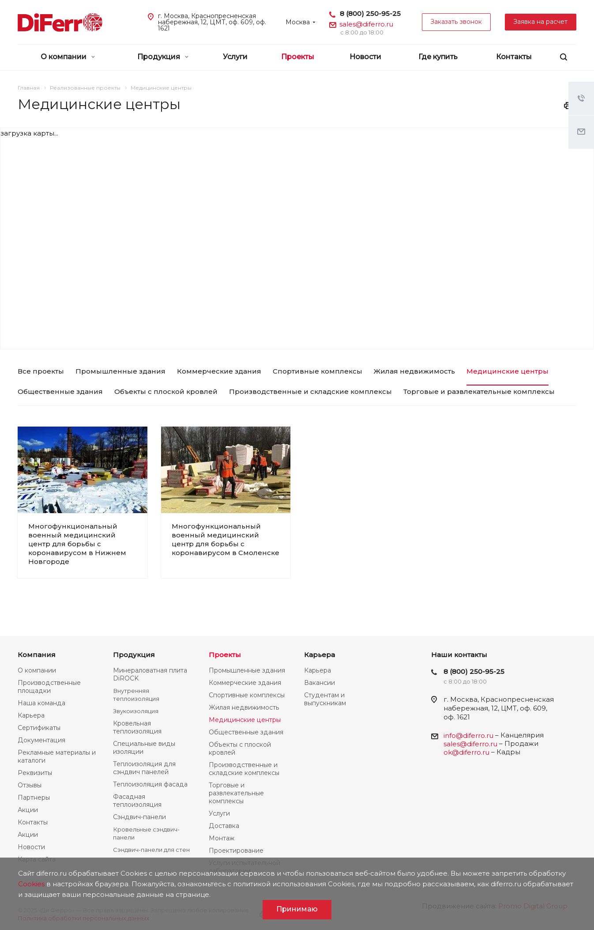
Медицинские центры (245, 720)
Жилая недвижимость (244, 707)
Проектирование (236, 850)
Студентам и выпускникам (325, 699)
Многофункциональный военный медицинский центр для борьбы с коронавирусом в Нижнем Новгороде (77, 544)
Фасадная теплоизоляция (137, 801)
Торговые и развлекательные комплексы (236, 793)
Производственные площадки (49, 687)
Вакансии (319, 683)
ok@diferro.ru (466, 752)
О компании (68, 57)
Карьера (31, 715)
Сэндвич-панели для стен (151, 849)
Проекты (297, 57)
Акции (28, 810)
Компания (37, 654)
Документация (41, 740)
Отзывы (29, 785)
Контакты (514, 57)
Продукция (162, 57)
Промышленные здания (247, 670)
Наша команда (41, 703)
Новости (365, 57)
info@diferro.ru (468, 735)
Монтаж (221, 838)
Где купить (438, 57)
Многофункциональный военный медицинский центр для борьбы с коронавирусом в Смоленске (225, 539)
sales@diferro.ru (366, 24)
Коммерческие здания (245, 683)
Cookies (31, 884)
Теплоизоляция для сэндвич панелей (144, 768)
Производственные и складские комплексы (244, 769)
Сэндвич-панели (139, 817)
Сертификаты (39, 728)
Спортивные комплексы (247, 695)
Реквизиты (35, 773)
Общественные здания (246, 732)
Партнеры (34, 797)
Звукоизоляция (135, 711)
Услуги (235, 57)
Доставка (224, 826)
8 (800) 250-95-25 (370, 13)
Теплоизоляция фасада (150, 784)
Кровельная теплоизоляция (137, 727)
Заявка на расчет (541, 22)
